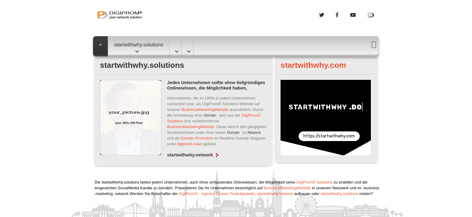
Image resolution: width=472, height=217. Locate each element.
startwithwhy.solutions (138, 47)
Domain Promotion (197, 138)
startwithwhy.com (313, 65)
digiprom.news (189, 144)
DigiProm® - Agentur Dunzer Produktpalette (217, 193)
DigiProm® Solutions (314, 182)
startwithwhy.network (193, 154)
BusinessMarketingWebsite (205, 109)
